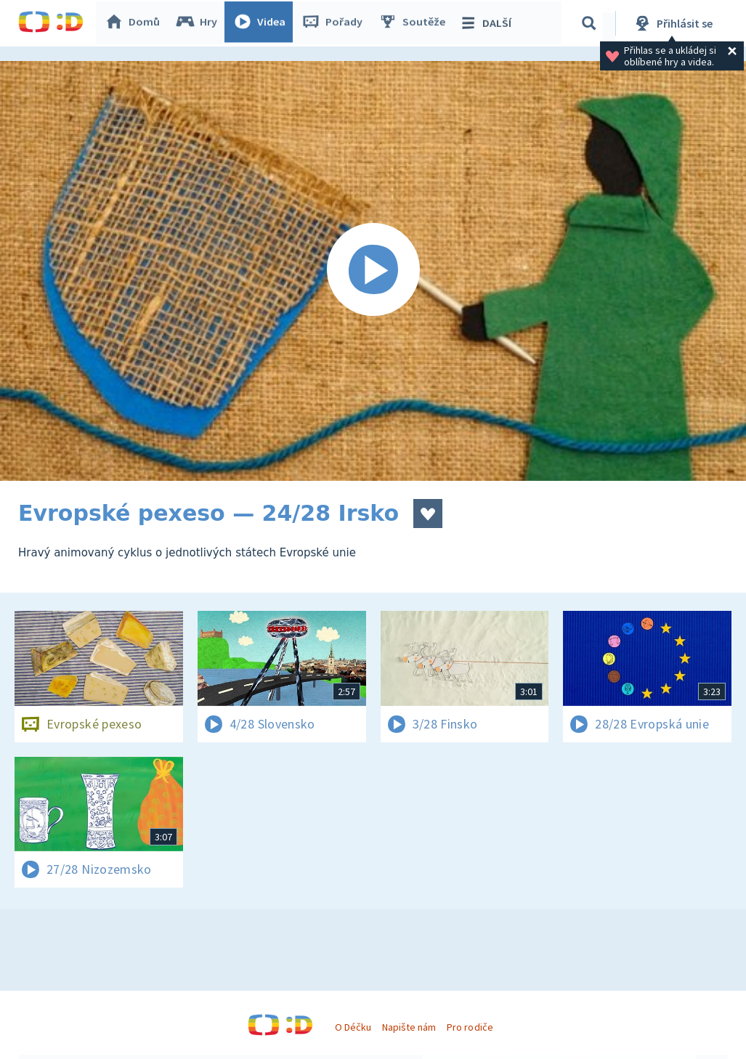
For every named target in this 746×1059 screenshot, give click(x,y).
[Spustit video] (373, 271)
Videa (262, 23)
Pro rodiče (469, 1027)
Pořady (335, 23)
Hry (199, 23)
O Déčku (353, 1027)
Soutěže (415, 23)
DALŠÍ (488, 23)
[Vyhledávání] (591, 23)
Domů (135, 23)
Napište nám (409, 1027)
